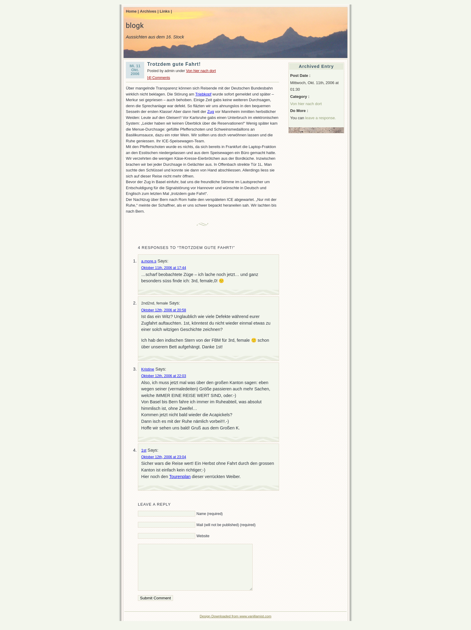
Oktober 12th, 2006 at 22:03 (163, 376)
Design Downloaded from (220, 625)
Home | (132, 11)
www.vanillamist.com (255, 625)
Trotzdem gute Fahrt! (174, 64)
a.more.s (148, 261)
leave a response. (320, 118)
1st (143, 450)
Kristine (147, 369)
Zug (210, 111)
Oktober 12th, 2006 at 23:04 (163, 457)
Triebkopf (203, 94)
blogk (135, 25)
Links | (166, 11)
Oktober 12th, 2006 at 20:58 (163, 310)
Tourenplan (179, 476)
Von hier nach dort (201, 71)
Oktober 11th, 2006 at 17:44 (163, 268)
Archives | (149, 11)
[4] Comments (158, 78)
